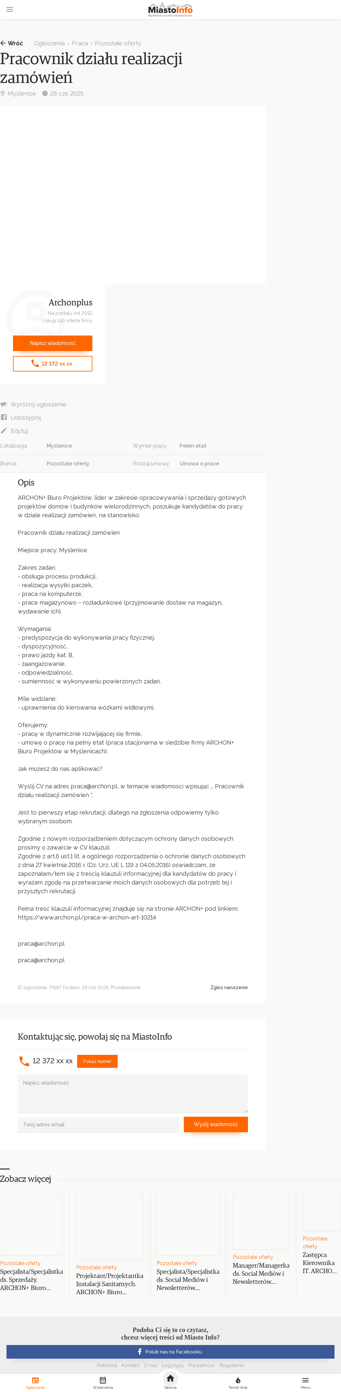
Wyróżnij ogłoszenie (33, 404)
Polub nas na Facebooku (169, 1352)
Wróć (11, 43)
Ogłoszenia (49, 43)
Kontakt (130, 1365)
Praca (80, 43)
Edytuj (14, 430)
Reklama (107, 1365)
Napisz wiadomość (53, 343)
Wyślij (216, 1124)
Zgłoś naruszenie (229, 987)
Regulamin (232, 1365)
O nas (150, 1365)
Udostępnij (20, 417)
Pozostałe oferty (118, 43)
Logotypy (173, 1365)
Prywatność (202, 1365)
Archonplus (70, 303)
